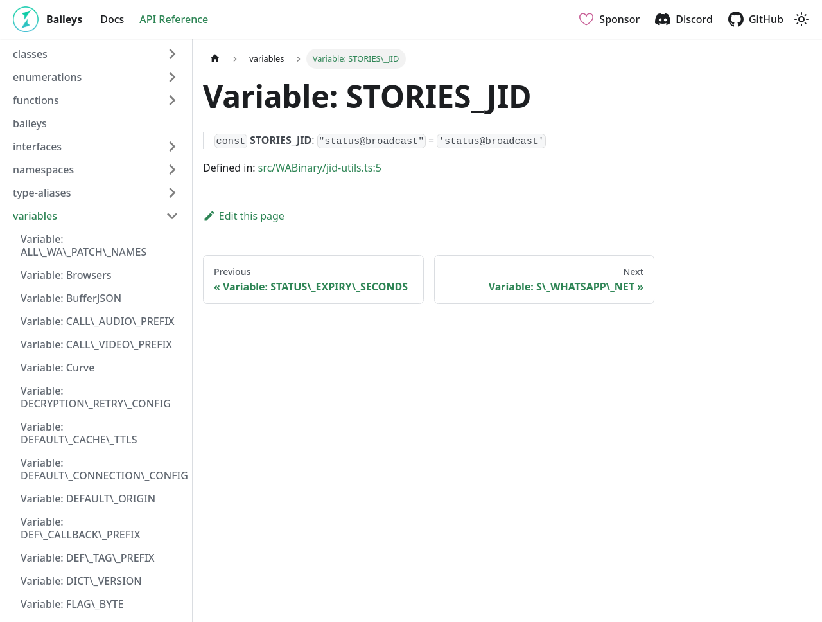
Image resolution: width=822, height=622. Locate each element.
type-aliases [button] (42, 193)
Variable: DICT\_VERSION (81, 581)
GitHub (766, 19)
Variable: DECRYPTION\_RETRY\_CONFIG (96, 397)
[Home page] (215, 59)
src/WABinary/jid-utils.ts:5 (319, 168)
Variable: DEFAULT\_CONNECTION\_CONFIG (103, 469)
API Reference (173, 19)
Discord (694, 19)
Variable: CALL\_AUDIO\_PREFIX (98, 321)
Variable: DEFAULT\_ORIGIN (88, 499)
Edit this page (243, 216)
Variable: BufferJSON (71, 298)
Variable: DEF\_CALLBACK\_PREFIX (81, 528)
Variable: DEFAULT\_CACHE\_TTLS (79, 433)
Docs (112, 19)
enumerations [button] (47, 77)
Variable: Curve (57, 367)
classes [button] (30, 54)
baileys (30, 123)
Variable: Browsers (66, 275)
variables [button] (35, 216)
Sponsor (619, 19)
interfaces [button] (37, 146)
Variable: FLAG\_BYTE (72, 604)
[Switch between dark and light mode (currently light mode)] (801, 19)
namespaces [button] (43, 170)
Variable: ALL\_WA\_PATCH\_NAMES (83, 245)
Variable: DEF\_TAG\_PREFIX (87, 558)
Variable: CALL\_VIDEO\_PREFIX (96, 344)
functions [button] (36, 100)
